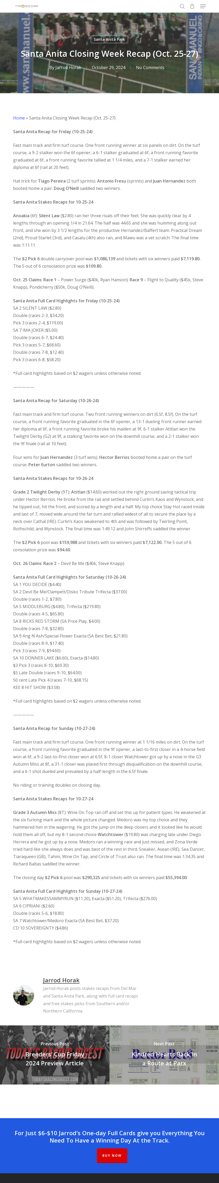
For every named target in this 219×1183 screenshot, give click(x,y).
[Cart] (192, 6)
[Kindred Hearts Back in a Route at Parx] (164, 1055)
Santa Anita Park (109, 39)
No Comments (150, 67)
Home (19, 118)
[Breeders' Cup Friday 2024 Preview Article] (54, 1055)
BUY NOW (112, 1155)
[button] (203, 6)
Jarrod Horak (68, 67)
